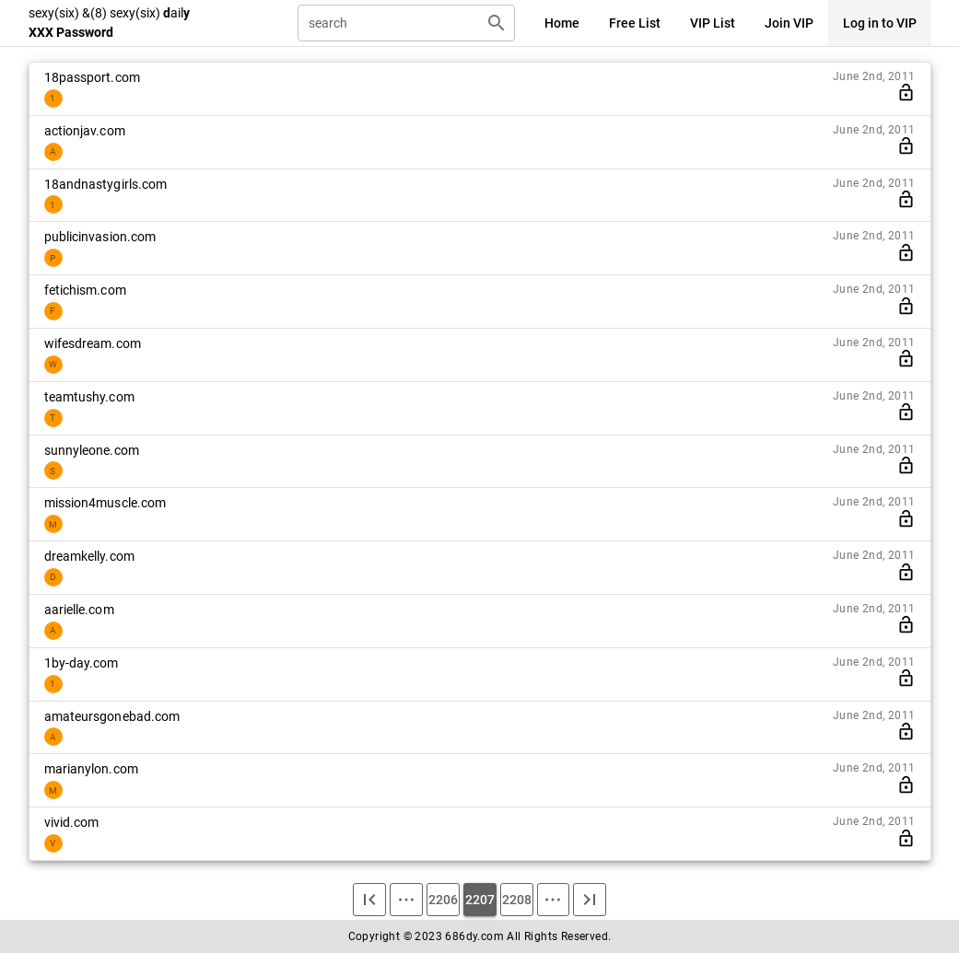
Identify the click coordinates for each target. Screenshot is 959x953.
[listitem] (479, 89)
